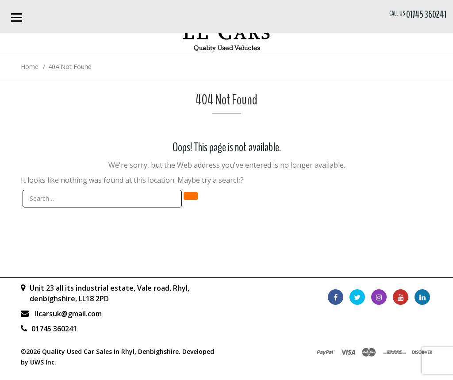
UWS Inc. (43, 362)
